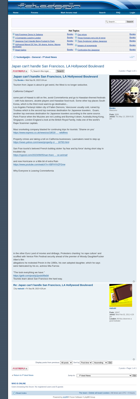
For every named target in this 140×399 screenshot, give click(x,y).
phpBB (65, 397)
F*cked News (50, 57)
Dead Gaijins (20, 50)
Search (102, 13)
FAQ (118, 13)
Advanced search (126, 24)
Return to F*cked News (23, 375)
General (36, 57)
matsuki (21, 289)
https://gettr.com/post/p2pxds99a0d (31, 275)
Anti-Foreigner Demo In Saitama (29, 34)
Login (132, 13)
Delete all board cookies (99, 393)
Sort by (82, 362)
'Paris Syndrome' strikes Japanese (92, 41)
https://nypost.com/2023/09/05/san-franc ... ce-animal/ (40, 155)
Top (134, 281)
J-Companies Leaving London (28, 38)
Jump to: (71, 375)
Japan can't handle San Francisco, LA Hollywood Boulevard (58, 66)
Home (16, 13)
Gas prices (82, 34)
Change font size (132, 56)
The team (83, 393)
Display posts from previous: (54, 362)
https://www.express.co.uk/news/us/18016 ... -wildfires (40, 132)
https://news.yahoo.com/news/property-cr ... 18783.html (41, 142)
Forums (34, 13)
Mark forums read (69, 13)
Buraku (70, 34)
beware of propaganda (87, 45)
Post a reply (20, 71)
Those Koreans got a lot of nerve (92, 38)
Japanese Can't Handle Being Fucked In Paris (35, 41)
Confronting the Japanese (89, 50)
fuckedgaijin (23, 57)
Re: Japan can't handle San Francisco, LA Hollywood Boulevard (53, 285)
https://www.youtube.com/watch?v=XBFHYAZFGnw (39, 164)
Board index (21, 393)
